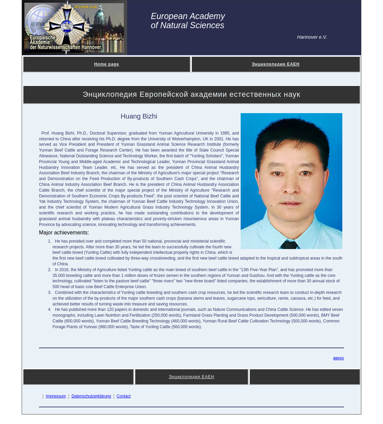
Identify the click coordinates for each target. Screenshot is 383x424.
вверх (338, 358)
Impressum (56, 396)
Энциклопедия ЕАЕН (276, 64)
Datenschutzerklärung (91, 396)
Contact (123, 396)
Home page (106, 64)
